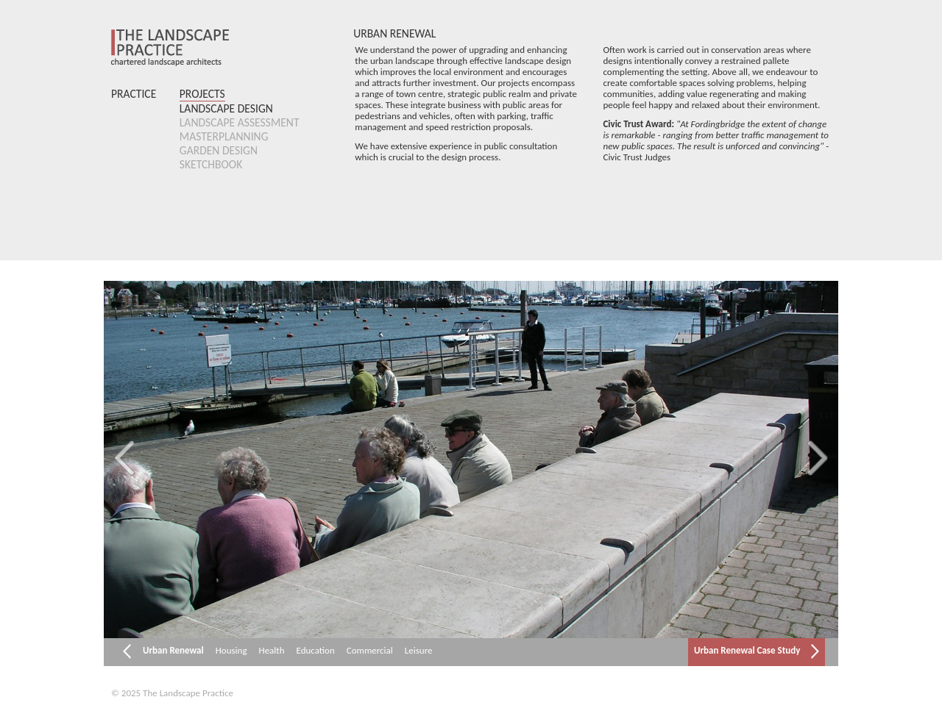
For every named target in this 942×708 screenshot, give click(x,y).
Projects (202, 94)
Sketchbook (211, 164)
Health (272, 650)
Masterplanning (224, 136)
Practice (133, 94)
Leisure (419, 650)
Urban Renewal (173, 650)
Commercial (370, 650)
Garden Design (219, 150)
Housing (231, 650)
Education (316, 650)
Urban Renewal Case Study (756, 651)
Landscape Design (226, 108)
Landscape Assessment (240, 122)
